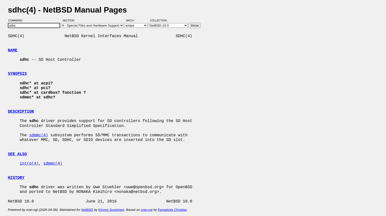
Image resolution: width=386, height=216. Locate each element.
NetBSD (87, 210)
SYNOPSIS (17, 74)
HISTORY (16, 178)
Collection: (158, 20)
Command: (17, 20)
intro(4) (29, 163)
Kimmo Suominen (111, 210)
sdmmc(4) (38, 135)
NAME (12, 50)
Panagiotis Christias (172, 210)
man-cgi (146, 210)
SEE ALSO (17, 154)
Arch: (132, 20)
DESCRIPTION (21, 111)
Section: (70, 20)
